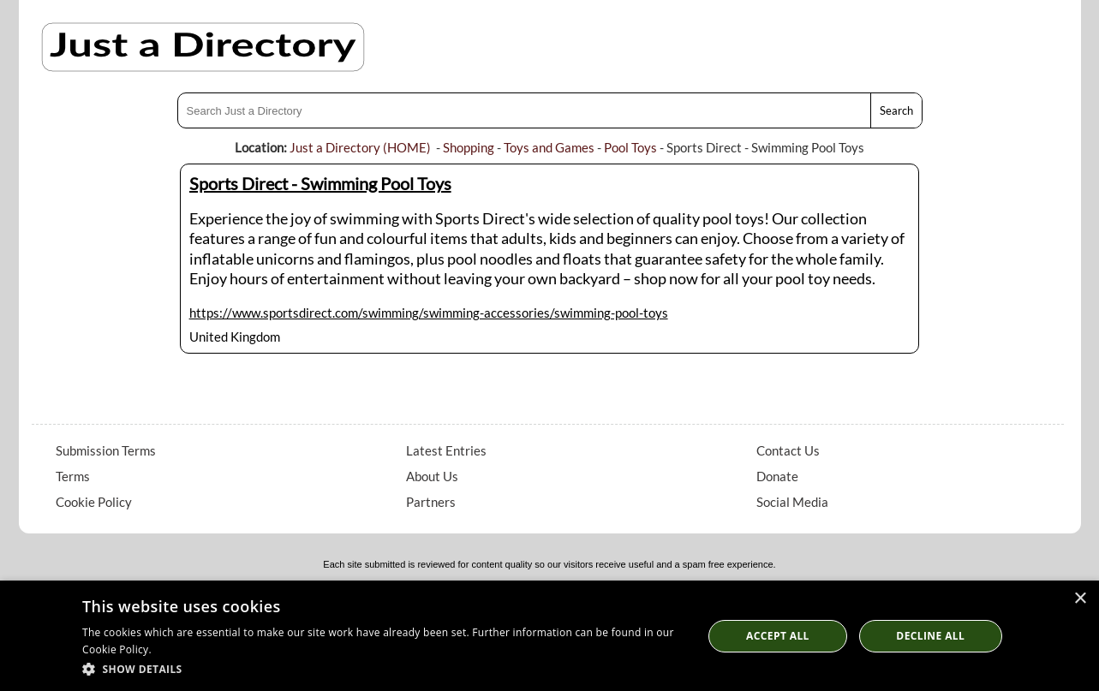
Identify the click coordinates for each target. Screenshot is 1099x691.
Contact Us (788, 450)
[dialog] (549, 636)
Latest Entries (446, 450)
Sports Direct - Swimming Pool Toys (320, 183)
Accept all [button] (777, 635)
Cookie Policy (94, 501)
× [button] (1079, 599)
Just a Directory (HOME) (360, 147)
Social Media (792, 501)
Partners (431, 501)
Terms (73, 476)
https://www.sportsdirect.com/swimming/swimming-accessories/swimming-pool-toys (428, 312)
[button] (383, 668)
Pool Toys (630, 147)
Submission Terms (106, 450)
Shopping (468, 147)
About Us (432, 476)
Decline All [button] (930, 635)
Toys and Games (549, 147)
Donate (777, 476)
